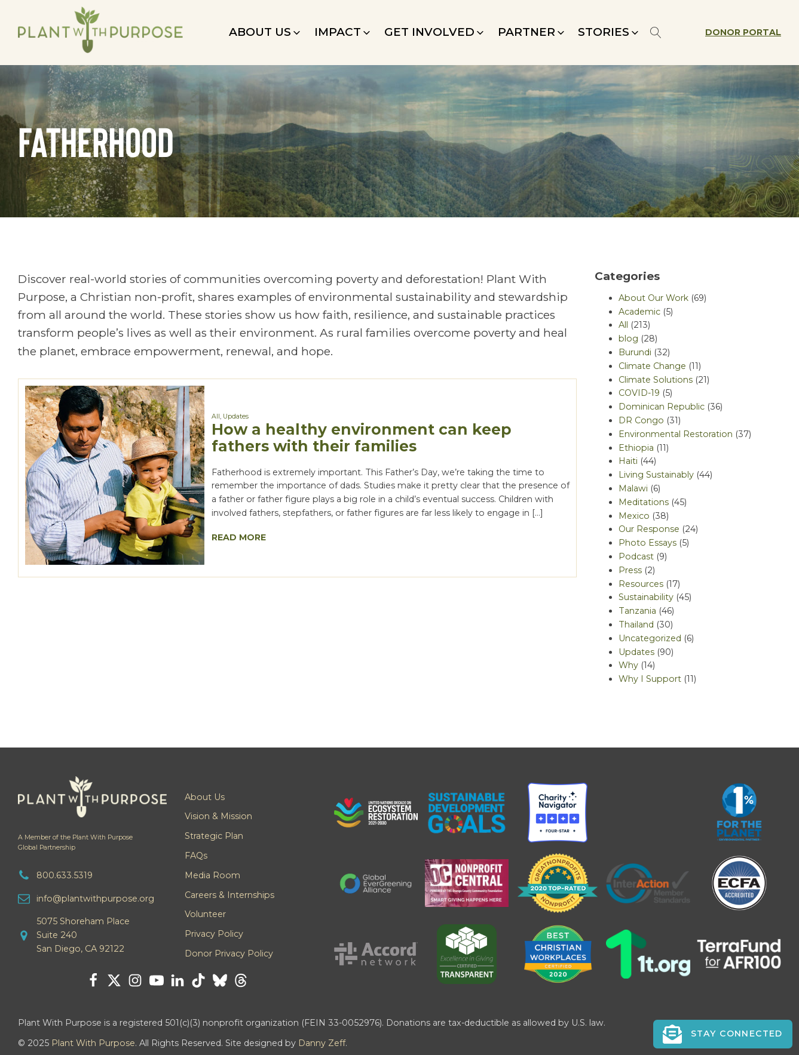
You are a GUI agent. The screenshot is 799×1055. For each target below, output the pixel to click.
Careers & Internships (229, 895)
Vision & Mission (218, 816)
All (216, 416)
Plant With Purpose (93, 1043)
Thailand (636, 624)
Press (630, 570)
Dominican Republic (662, 406)
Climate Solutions (656, 379)
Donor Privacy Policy (229, 953)
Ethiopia (636, 447)
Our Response (649, 529)
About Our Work (653, 298)
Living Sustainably (656, 474)
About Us (205, 797)
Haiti (628, 461)
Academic (639, 311)
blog (628, 338)
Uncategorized (650, 638)
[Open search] (656, 32)
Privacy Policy (214, 933)
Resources (641, 584)
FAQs (196, 855)
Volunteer (205, 914)
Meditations (644, 502)
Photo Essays (647, 542)
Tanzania (637, 610)
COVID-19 (639, 392)
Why (628, 665)
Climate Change (652, 366)
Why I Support (650, 678)
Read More (239, 537)
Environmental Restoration (676, 434)
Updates (236, 416)
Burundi (635, 352)
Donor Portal (743, 32)
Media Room (212, 875)
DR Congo (641, 420)
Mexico (634, 515)
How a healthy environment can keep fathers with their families (362, 437)
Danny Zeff (321, 1043)
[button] (265, 32)
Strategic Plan (214, 836)
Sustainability (646, 597)
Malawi (633, 488)
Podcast (636, 556)
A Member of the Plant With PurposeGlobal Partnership (75, 842)
